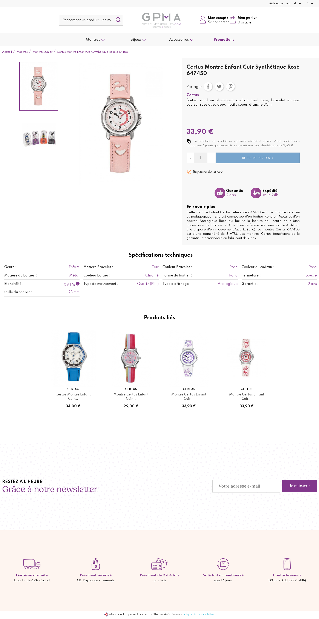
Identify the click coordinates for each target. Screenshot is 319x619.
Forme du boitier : (177, 275)
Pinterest (230, 86)
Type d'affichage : (177, 284)
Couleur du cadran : (258, 267)
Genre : (10, 267)
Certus (193, 95)
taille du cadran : (18, 292)
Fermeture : (251, 275)
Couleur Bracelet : (177, 267)
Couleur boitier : (96, 275)
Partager (208, 86)
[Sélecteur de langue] (311, 3)
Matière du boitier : (20, 275)
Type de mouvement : (100, 284)
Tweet (219, 86)
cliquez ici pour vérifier (199, 614)
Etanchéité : (13, 284)
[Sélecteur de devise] (298, 3)
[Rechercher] (91, 20)
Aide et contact (279, 3)
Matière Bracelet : (98, 267)
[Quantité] (200, 158)
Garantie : (250, 284)
